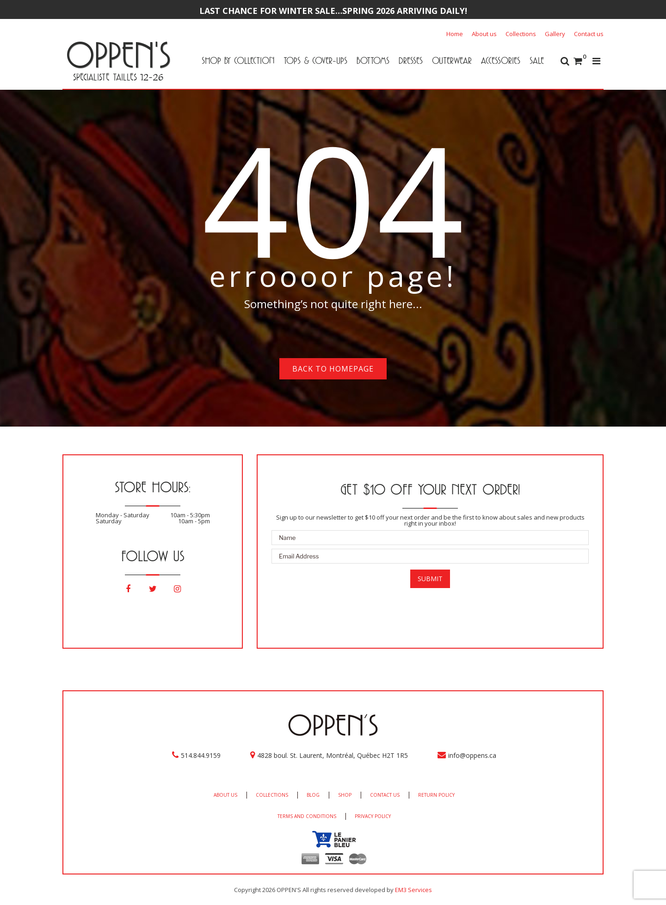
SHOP (345, 795)
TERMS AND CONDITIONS (307, 816)
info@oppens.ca (472, 755)
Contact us (589, 34)
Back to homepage (333, 369)
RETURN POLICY (436, 795)
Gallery (555, 34)
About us (484, 34)
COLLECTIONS (272, 795)
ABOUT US (225, 795)
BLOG (313, 795)
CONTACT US (385, 795)
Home (454, 34)
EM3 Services (413, 890)
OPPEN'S (118, 54)
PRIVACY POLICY (373, 816)
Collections (521, 34)
